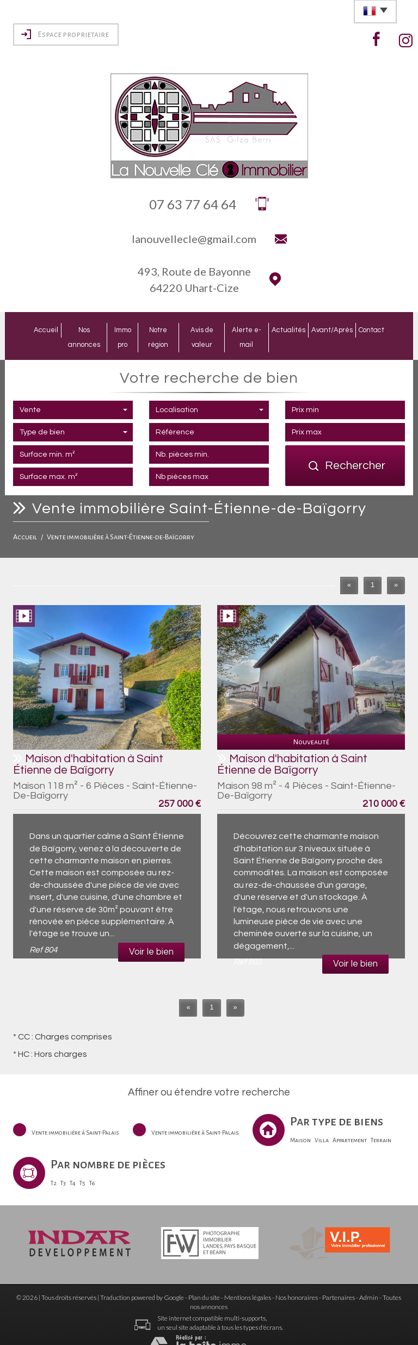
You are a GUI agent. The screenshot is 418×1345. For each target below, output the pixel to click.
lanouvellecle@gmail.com (194, 238)
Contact (389, 329)
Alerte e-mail (257, 329)
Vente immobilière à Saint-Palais (75, 1115)
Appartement (350, 1123)
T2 (54, 1166)
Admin (368, 1280)
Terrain (381, 1123)
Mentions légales (247, 1280)
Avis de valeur (206, 329)
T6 (92, 1166)
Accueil (28, 329)
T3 (63, 1166)
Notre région (156, 329)
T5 (82, 1166)
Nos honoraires (296, 1280)
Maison (300, 1123)
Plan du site (204, 1280)
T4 (73, 1166)
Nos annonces (71, 329)
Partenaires (338, 1280)
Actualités (303, 329)
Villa (322, 1123)
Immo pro (115, 329)
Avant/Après (347, 329)
